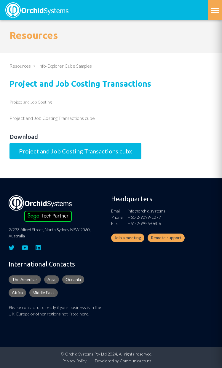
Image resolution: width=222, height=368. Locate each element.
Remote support (166, 237)
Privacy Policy (74, 360)
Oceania (73, 279)
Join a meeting (127, 237)
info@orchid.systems (146, 210)
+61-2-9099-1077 (144, 217)
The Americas (25, 279)
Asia (51, 279)
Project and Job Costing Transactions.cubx (75, 151)
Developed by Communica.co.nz (123, 360)
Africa (17, 292)
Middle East (43, 292)
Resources (20, 66)
